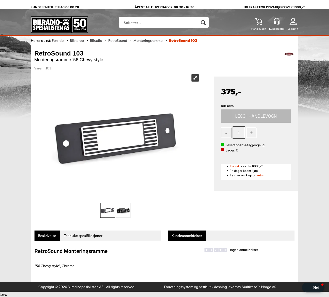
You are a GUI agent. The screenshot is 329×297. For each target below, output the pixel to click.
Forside (58, 40)
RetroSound (117, 40)
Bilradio (96, 40)
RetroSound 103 (183, 40)
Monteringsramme (148, 40)
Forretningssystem (178, 286)
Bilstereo (77, 40)
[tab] (47, 236)
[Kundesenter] (276, 21)
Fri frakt (235, 166)
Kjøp (256, 116)
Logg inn (293, 28)
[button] (313, 287)
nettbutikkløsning (213, 286)
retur (260, 175)
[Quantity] (239, 132)
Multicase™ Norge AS (259, 286)
